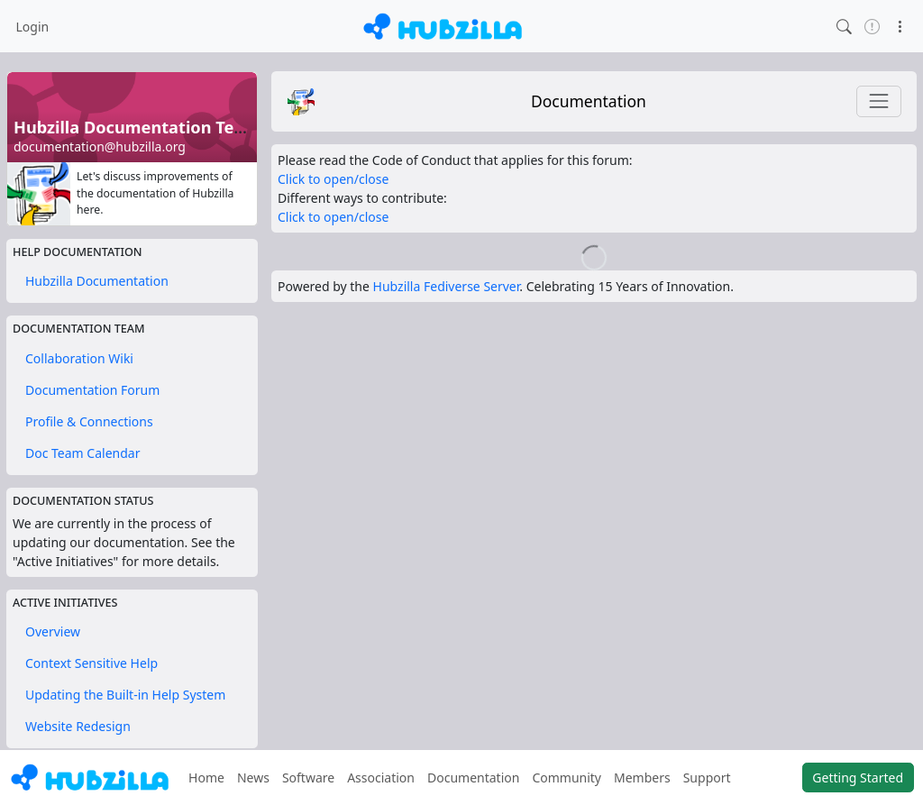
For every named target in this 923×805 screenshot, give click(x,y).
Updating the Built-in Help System (125, 694)
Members (642, 777)
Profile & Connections (89, 421)
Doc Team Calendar (82, 453)
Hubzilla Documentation (97, 280)
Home (206, 777)
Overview (52, 631)
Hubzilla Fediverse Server (446, 286)
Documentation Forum (92, 389)
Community (566, 777)
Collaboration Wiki (79, 358)
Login (33, 26)
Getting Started (857, 777)
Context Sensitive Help (91, 663)
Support (707, 777)
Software (308, 777)
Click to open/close (333, 179)
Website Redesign (78, 726)
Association (381, 777)
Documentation (588, 101)
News (253, 777)
